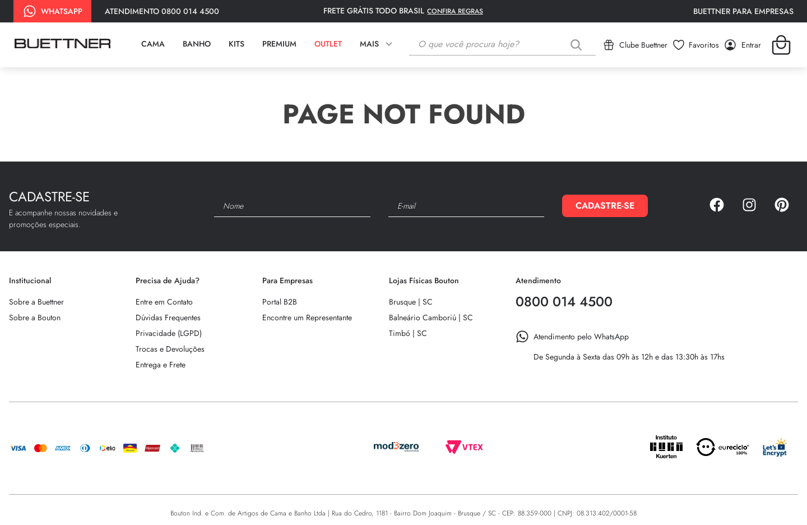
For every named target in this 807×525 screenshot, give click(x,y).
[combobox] (502, 45)
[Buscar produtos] (578, 44)
